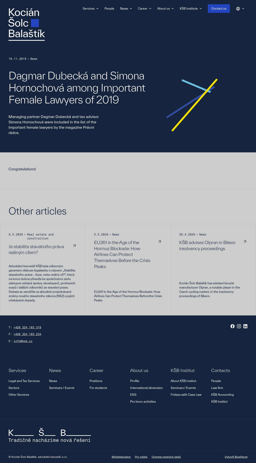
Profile (134, 381)
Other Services (19, 394)
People (109, 8)
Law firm (217, 387)
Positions (96, 381)
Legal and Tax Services (24, 381)
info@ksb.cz (23, 341)
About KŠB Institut (183, 381)
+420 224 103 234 (27, 334)
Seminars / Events (61, 387)
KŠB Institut (219, 401)
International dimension (146, 387)
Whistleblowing (121, 456)
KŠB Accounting (222, 394)
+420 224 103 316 (27, 327)
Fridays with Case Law (186, 394)
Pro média (141, 456)
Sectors (14, 387)
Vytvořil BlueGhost (236, 456)
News (53, 381)
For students (98, 387)
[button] (91, 8)
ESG (133, 394)
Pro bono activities (143, 401)
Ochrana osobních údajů (166, 456)
